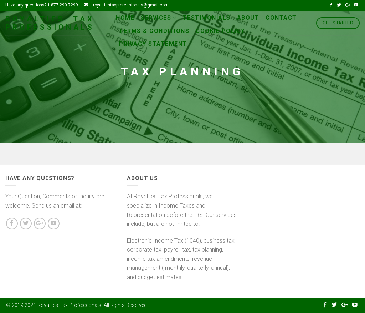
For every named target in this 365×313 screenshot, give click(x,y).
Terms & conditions (154, 31)
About (248, 17)
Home (125, 17)
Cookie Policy (220, 31)
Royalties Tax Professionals (49, 23)
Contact (281, 17)
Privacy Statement (153, 43)
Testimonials (207, 17)
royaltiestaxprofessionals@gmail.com (131, 5)
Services (158, 17)
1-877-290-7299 (62, 5)
